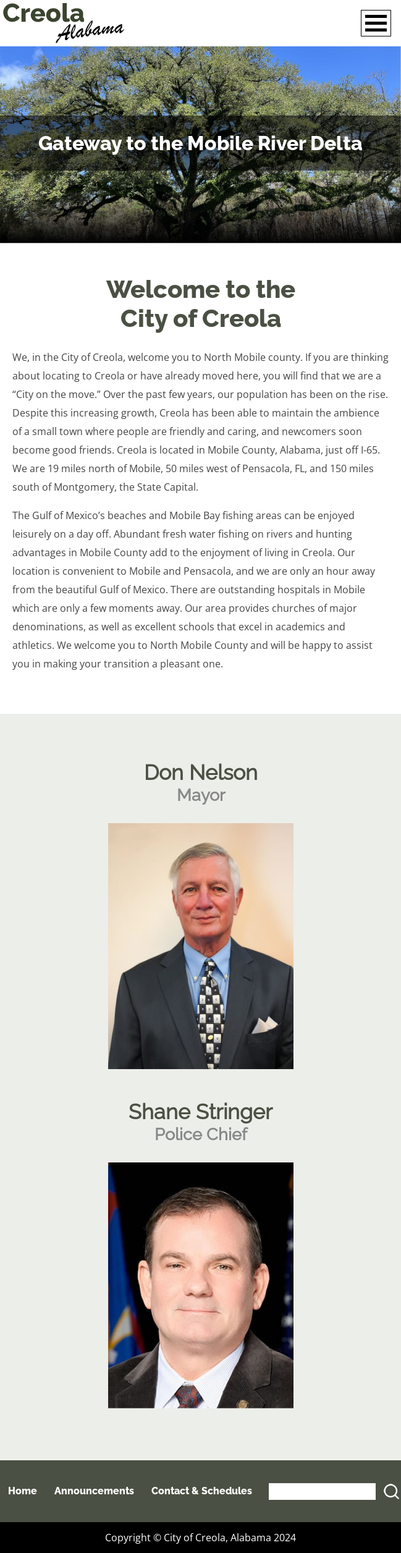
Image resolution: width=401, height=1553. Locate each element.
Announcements (94, 1491)
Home (22, 1491)
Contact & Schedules (201, 1491)
